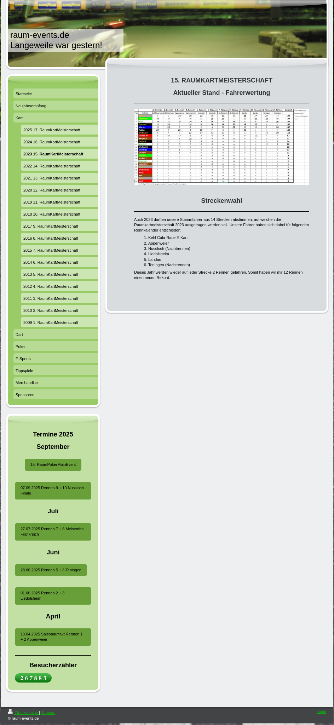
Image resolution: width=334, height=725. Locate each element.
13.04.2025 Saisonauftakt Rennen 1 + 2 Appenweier (52, 636)
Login (321, 711)
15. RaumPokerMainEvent (53, 464)
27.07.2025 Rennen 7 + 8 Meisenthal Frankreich (53, 531)
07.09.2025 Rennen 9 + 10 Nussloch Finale (52, 490)
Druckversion (23, 712)
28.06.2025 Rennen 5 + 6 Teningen (51, 570)
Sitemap (48, 712)
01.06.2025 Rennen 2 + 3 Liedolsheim (42, 595)
